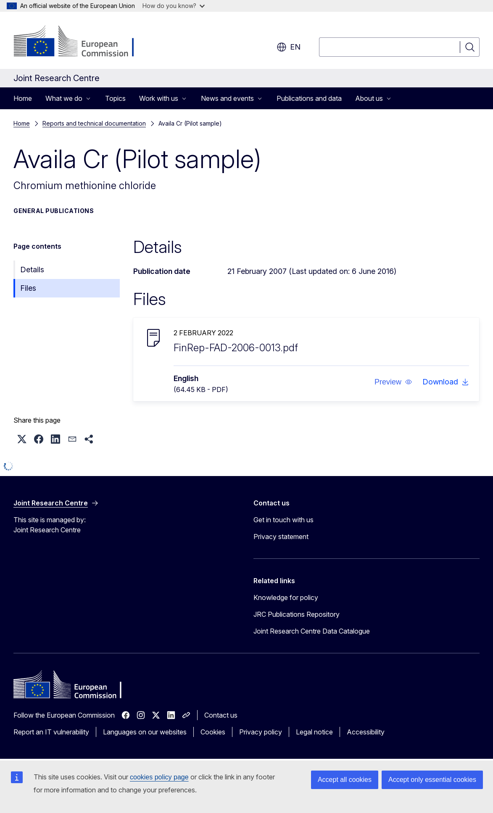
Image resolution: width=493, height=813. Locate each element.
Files (28, 288)
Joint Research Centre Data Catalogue (311, 631)
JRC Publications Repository (296, 614)
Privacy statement (280, 536)
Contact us (220, 715)
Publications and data (309, 98)
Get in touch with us (283, 520)
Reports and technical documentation (94, 123)
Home (22, 98)
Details (32, 269)
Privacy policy (260, 732)
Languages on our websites (145, 732)
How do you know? (173, 5)
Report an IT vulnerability (51, 732)
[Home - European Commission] (81, 42)
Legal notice (314, 732)
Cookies (212, 732)
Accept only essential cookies (432, 779)
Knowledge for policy (285, 597)
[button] (393, 382)
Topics (115, 98)
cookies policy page (159, 777)
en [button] (289, 47)
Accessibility (366, 732)
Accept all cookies (345, 779)
